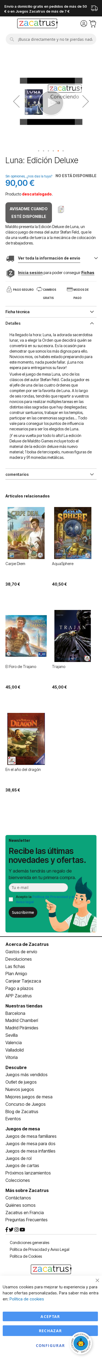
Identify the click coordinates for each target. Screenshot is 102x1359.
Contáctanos (18, 1197)
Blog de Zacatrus (21, 1111)
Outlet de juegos (21, 1082)
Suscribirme (23, 912)
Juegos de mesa (22, 1128)
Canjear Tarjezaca (23, 981)
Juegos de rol (18, 1158)
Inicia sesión (30, 272)
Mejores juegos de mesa (28, 1096)
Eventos (13, 1118)
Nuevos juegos (19, 1089)
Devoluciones (18, 959)
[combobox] (51, 39)
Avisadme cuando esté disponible (29, 212)
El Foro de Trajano (20, 666)
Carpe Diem (15, 563)
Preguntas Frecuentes (26, 1219)
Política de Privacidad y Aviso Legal (39, 1249)
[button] (16, 101)
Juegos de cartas (22, 1165)
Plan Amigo (16, 973)
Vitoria (11, 1057)
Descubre (16, 1067)
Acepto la (45, 899)
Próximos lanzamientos (28, 1173)
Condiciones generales (29, 1242)
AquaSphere (62, 563)
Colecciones (17, 1180)
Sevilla (11, 1035)
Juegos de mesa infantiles (30, 1151)
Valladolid (14, 1050)
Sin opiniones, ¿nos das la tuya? (28, 176)
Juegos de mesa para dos (30, 1143)
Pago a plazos (19, 988)
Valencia (13, 1042)
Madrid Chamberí (21, 1020)
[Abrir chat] (82, 1344)
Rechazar (50, 1330)
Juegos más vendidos (26, 1074)
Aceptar (50, 1316)
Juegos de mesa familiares (31, 1136)
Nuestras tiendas (23, 1006)
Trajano (58, 666)
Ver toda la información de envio (49, 258)
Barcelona (15, 1013)
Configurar (50, 1345)
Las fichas (15, 966)
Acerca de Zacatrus (27, 944)
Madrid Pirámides (21, 1027)
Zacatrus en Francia (24, 1212)
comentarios (17, 474)
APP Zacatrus (18, 995)
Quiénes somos (20, 1205)
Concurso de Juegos (25, 1104)
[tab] (51, 322)
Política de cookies (27, 1299)
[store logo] (37, 24)
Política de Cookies (26, 1256)
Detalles (13, 323)
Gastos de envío (21, 951)
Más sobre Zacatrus (27, 1190)
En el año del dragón (23, 769)
